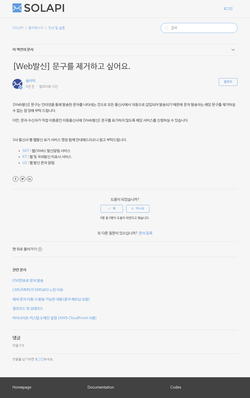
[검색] (199, 28)
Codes (175, 387)
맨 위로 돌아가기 (27, 249)
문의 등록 (145, 233)
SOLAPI (17, 28)
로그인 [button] (228, 9)
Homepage (21, 387)
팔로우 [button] (228, 82)
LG (24, 163)
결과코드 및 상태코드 (27, 308)
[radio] (112, 208)
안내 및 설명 (56, 28)
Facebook (15, 179)
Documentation (101, 387)
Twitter (22, 179)
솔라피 (30, 81)
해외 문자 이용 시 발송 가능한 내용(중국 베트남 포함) (51, 299)
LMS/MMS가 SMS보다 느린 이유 (37, 290)
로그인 (39, 359)
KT (24, 157)
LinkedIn (29, 179)
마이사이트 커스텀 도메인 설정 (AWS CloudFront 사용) (54, 318)
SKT (25, 151)
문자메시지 (35, 28)
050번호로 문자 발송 (27, 280)
